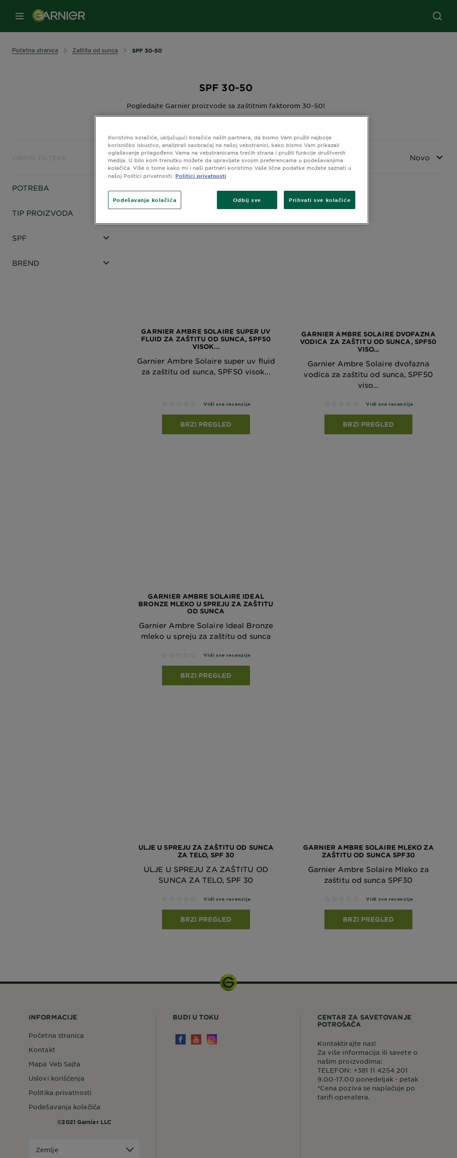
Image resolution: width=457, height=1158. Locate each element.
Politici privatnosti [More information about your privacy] (200, 175)
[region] (232, 170)
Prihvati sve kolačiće (319, 200)
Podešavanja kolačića (144, 200)
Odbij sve (247, 200)
